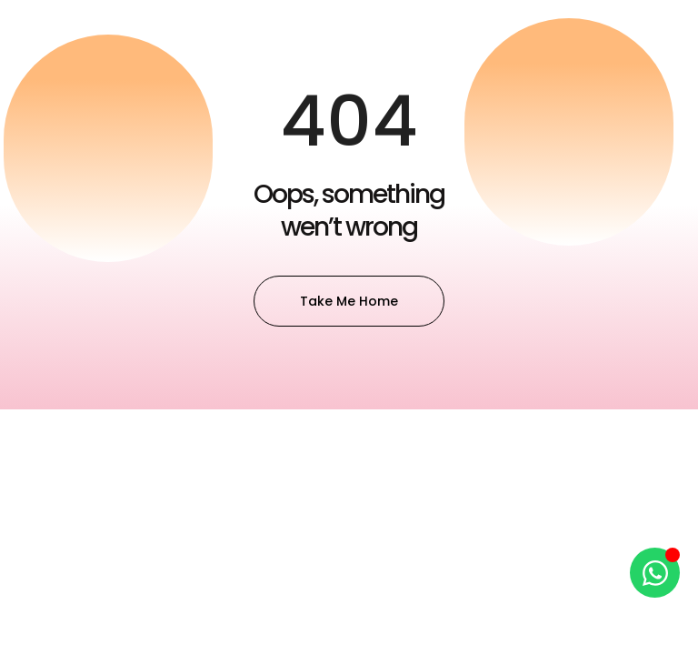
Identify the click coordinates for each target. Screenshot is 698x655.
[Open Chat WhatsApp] (655, 573)
